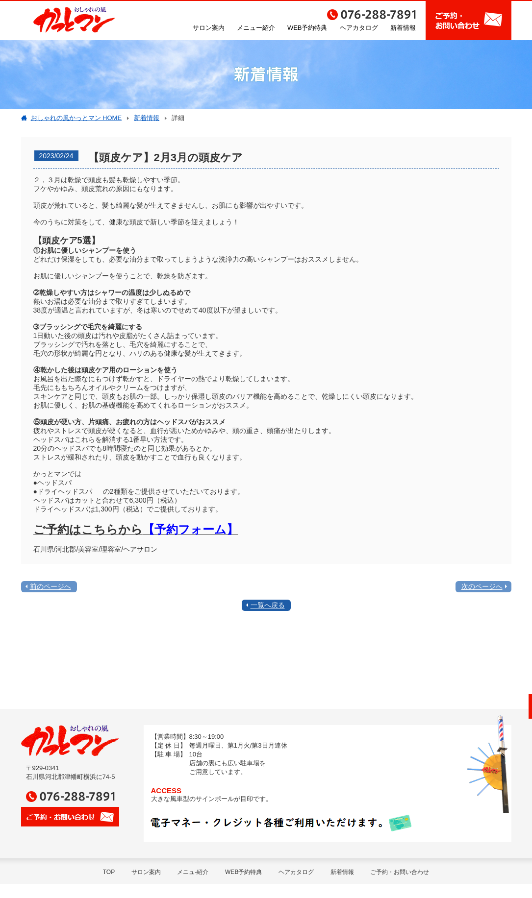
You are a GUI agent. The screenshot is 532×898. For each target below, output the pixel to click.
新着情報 (403, 27)
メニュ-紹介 (192, 872)
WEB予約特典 (307, 27)
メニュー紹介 (256, 27)
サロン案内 (209, 27)
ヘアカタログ (359, 27)
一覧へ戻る (268, 605)
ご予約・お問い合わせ (399, 872)
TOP (109, 872)
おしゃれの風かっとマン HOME (76, 117)
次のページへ (482, 586)
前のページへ (50, 586)
